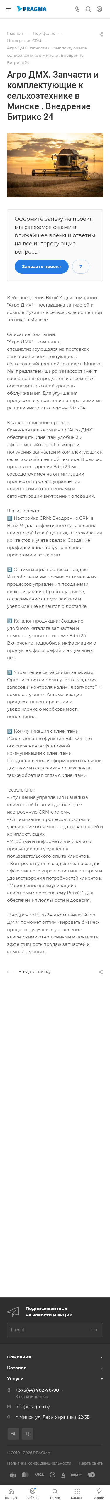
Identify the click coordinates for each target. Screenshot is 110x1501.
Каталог (16, 1368)
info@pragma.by (33, 1406)
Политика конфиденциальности (39, 1463)
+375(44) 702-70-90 (37, 1390)
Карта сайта (91, 1463)
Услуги (15, 1378)
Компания (19, 1357)
